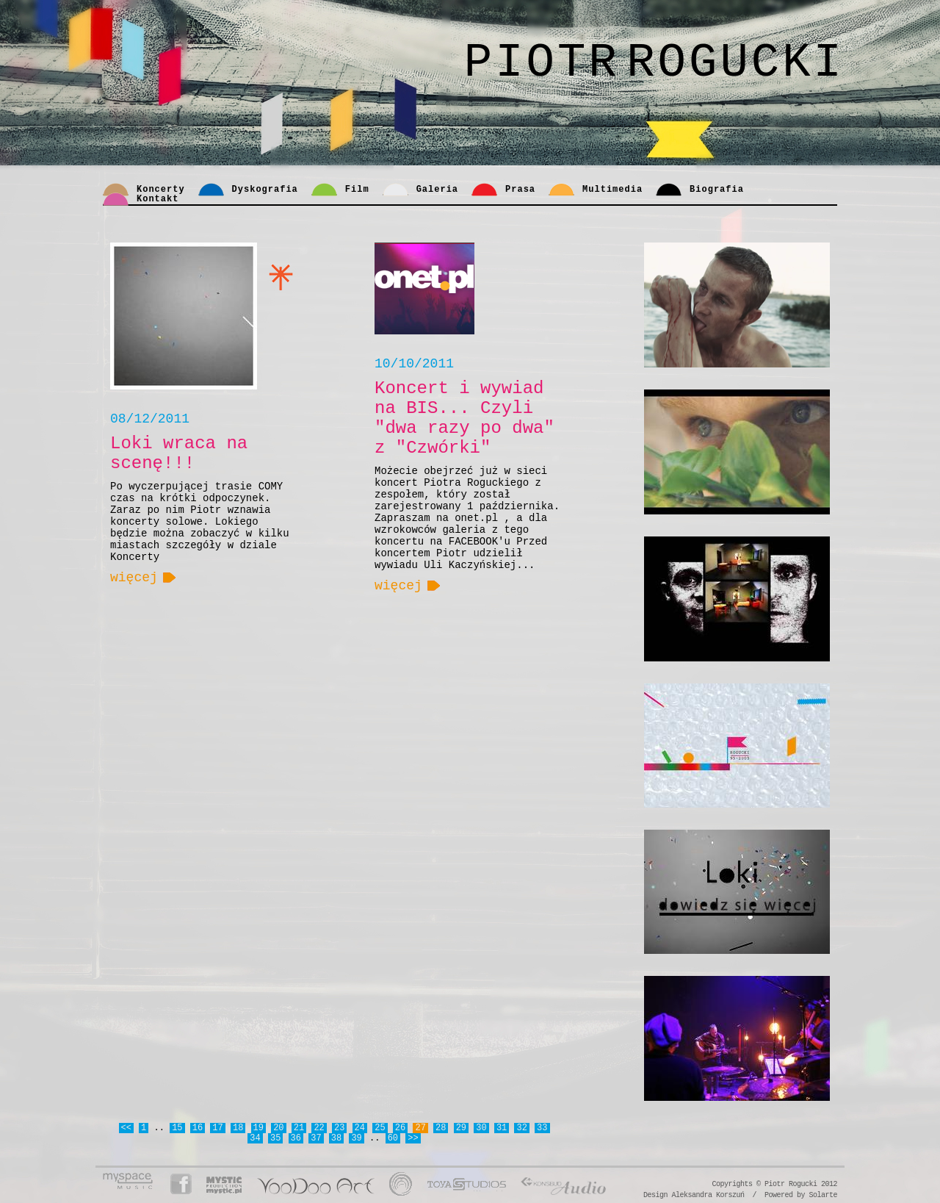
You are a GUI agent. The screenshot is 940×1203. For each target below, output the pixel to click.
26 (400, 1128)
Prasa (520, 189)
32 (521, 1128)
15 (177, 1128)
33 (542, 1128)
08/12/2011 (149, 419)
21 (299, 1128)
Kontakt (157, 199)
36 (296, 1138)
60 (393, 1138)
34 (255, 1138)
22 (319, 1128)
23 (339, 1128)
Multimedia (612, 189)
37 (316, 1138)
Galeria (437, 189)
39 (356, 1138)
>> (413, 1138)
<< (126, 1128)
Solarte (823, 1195)
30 (481, 1128)
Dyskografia (265, 189)
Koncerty (161, 189)
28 (440, 1128)
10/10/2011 (414, 363)
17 (217, 1128)
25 (380, 1128)
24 (360, 1128)
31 (501, 1128)
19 (258, 1128)
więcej (134, 577)
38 (336, 1138)
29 (461, 1128)
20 (278, 1128)
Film (357, 189)
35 (275, 1138)
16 (197, 1128)
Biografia (717, 189)
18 (238, 1128)
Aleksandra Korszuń (707, 1195)
